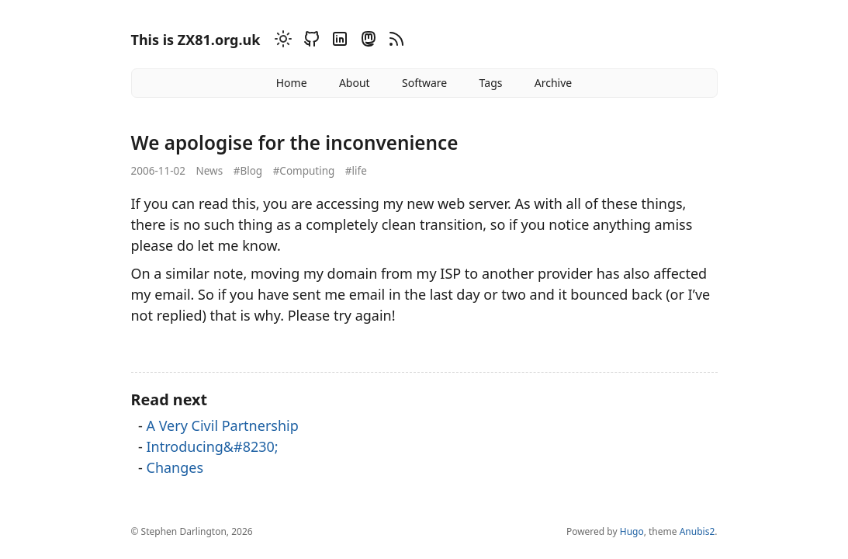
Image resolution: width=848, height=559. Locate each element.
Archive (553, 82)
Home (291, 82)
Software (424, 82)
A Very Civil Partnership (223, 425)
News (209, 171)
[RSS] (394, 41)
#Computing (304, 171)
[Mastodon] (366, 41)
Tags (491, 82)
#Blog (248, 171)
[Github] (310, 41)
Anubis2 (697, 531)
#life (356, 171)
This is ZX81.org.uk (196, 39)
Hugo (632, 531)
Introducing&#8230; (213, 446)
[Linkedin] (337, 41)
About (354, 82)
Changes (175, 467)
